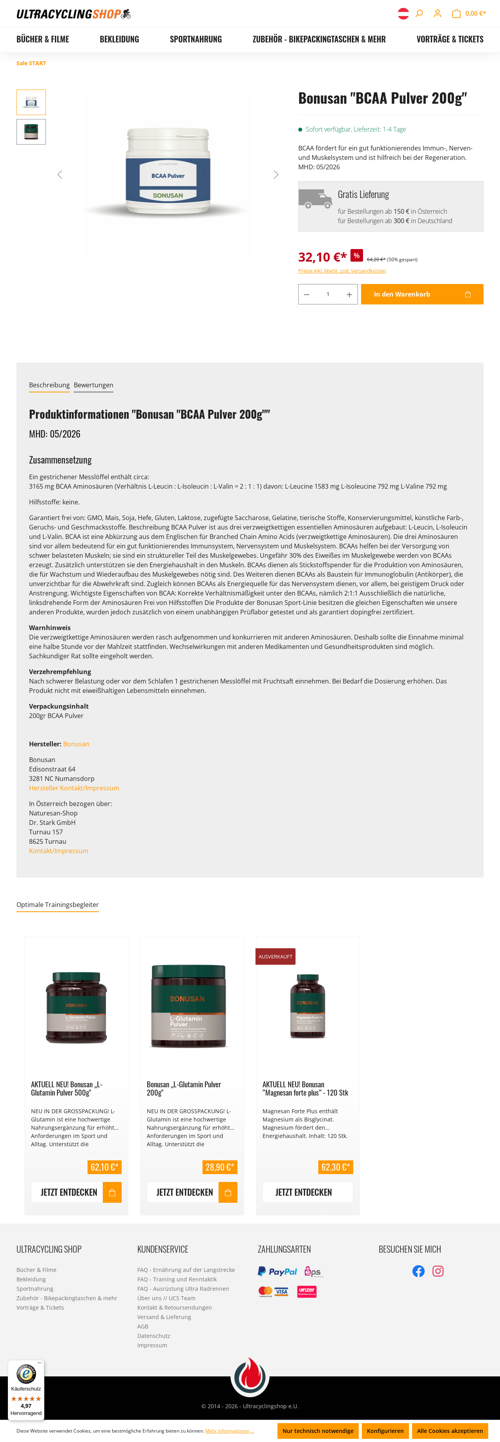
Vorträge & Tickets (40, 1307)
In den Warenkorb (402, 294)
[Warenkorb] (469, 13)
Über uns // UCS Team (166, 1298)
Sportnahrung (34, 1288)
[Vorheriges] (60, 174)
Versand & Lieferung (164, 1317)
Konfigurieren (385, 1431)
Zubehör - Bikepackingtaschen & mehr (66, 1298)
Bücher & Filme (36, 1269)
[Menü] (39, 1364)
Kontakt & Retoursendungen (174, 1307)
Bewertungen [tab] (93, 385)
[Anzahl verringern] (306, 294)
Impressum (152, 1345)
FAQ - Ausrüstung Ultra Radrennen (183, 1288)
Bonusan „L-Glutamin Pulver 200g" (184, 1088)
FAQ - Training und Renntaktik (177, 1279)
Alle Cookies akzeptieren (450, 1431)
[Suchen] (418, 13)
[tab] (49, 385)
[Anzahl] (328, 294)
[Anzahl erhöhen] (349, 294)
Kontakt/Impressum (58, 851)
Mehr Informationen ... (229, 1430)
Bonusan (76, 744)
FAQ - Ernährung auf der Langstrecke (186, 1269)
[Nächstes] (276, 174)
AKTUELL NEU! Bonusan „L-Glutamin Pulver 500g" (66, 1088)
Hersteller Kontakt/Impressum (74, 788)
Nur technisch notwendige (318, 1431)
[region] (250, 1071)
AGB (142, 1326)
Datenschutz (153, 1335)
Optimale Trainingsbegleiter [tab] (57, 904)
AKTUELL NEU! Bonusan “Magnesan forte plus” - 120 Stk (305, 1088)
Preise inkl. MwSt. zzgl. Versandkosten (342, 270)
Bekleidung (31, 1279)
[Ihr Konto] (437, 13)
